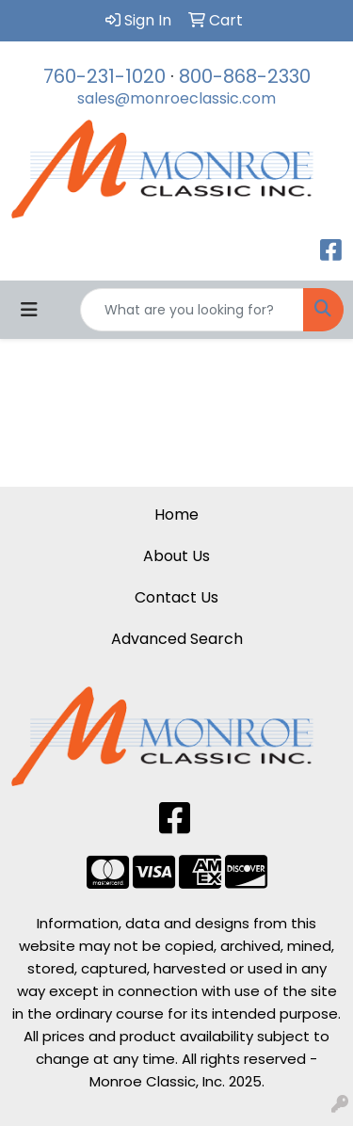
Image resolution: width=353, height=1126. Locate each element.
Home (176, 514)
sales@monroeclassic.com (176, 98)
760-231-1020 (104, 76)
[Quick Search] (192, 309)
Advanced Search (177, 639)
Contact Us (176, 597)
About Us (176, 556)
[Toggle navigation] (29, 310)
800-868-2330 (245, 76)
